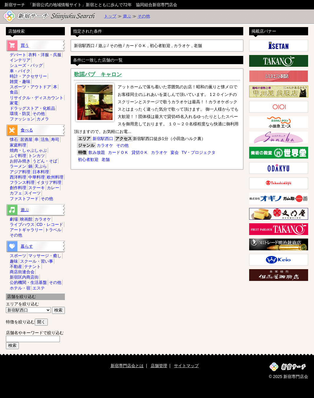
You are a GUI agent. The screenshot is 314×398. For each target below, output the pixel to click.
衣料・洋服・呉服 (44, 54)
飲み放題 (96, 152)
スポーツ (18, 255)
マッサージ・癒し (44, 255)
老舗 (105, 159)
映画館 (26, 219)
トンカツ (36, 155)
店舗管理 (159, 365)
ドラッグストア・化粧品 (32, 108)
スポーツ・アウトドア (30, 86)
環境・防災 (20, 113)
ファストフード (24, 198)
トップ (110, 16)
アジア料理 (20, 171)
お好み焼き (20, 161)
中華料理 (36, 177)
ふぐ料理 (18, 155)
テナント (32, 266)
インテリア (20, 60)
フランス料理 (22, 182)
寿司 (55, 139)
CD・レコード (50, 224)
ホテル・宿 (20, 288)
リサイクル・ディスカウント (36, 97)
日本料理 (40, 171)
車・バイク (20, 71)
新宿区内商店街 (24, 277)
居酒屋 (26, 139)
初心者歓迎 (88, 159)
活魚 (45, 139)
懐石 (14, 139)
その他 (144, 16)
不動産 (16, 266)
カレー (53, 187)
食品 (14, 92)
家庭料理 (18, 145)
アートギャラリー (26, 229)
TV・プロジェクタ (198, 152)
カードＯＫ (118, 152)
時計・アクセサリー (28, 76)
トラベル (53, 229)
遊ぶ (127, 16)
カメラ (43, 118)
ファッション (22, 118)
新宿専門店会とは (127, 365)
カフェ (16, 193)
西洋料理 (18, 177)
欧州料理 (55, 177)
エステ (38, 288)
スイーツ (32, 193)
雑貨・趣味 (20, 81)
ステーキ (36, 187)
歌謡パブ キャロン (98, 74)
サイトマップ (186, 365)
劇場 (14, 219)
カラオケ (105, 145)
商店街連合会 (22, 271)
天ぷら (40, 166)
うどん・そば (44, 161)
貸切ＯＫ (139, 152)
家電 (14, 103)
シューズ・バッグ (26, 65)
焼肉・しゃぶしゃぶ (28, 150)
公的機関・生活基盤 (28, 282)
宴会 (174, 152)
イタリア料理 (49, 182)
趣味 (14, 261)
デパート (18, 54)
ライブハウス (22, 224)
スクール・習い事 (36, 261)
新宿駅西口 (103, 138)
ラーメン (18, 166)
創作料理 (18, 187)
